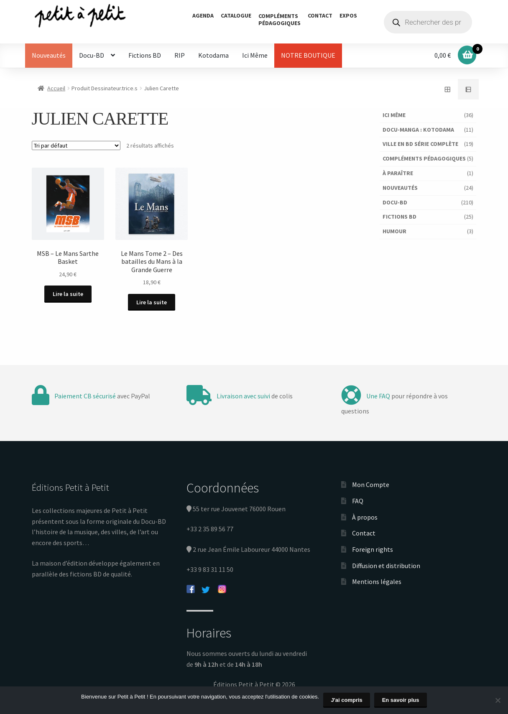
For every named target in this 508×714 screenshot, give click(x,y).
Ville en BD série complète (420, 144)
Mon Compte (370, 484)
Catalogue (236, 15)
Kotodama (213, 55)
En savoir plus (400, 700)
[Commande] (76, 145)
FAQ (357, 500)
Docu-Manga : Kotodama (418, 129)
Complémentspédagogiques (279, 19)
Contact (320, 15)
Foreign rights (372, 548)
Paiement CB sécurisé (85, 395)
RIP (179, 55)
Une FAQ (378, 395)
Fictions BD (144, 55)
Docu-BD (91, 55)
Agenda (203, 15)
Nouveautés (49, 55)
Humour (394, 231)
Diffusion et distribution (386, 565)
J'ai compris (346, 700)
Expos (348, 15)
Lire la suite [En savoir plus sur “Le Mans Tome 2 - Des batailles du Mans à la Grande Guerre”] (153, 302)
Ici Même (255, 55)
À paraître (398, 173)
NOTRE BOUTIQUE (308, 55)
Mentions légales (376, 580)
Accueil (56, 88)
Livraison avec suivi (243, 395)
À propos (365, 516)
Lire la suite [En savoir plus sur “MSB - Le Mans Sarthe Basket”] (68, 293)
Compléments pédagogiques (424, 158)
